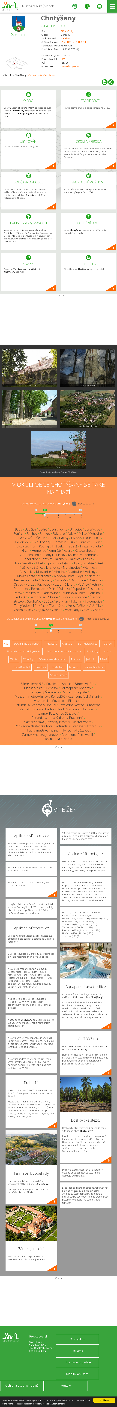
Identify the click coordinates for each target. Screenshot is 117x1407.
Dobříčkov (22, 542)
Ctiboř (52, 538)
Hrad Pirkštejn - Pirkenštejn (76, 709)
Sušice (48, 601)
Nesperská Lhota (26, 580)
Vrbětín (57, 610)
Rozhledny (92, 651)
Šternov (95, 597)
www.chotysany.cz (71, 66)
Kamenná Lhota (30, 555)
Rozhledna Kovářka (58, 739)
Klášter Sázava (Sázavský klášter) (47, 722)
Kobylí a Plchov (54, 555)
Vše (6, 643)
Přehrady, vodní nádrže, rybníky (23, 651)
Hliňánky (84, 542)
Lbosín (87, 559)
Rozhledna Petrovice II (77, 734)
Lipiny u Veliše (84, 563)
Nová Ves (61, 580)
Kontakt (65, 1385)
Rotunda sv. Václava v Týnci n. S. (77, 726)
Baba (18, 529)
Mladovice (75, 572)
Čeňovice (95, 533)
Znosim (98, 610)
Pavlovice (43, 584)
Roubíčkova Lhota (73, 593)
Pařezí (52, 75)
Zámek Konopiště (74, 692)
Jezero (67, 550)
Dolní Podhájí (41, 542)
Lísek (100, 563)
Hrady (107, 651)
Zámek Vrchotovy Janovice (40, 734)
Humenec (39, 550)
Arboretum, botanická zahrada (64, 651)
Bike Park (41, 667)
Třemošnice (57, 605)
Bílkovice (76, 529)
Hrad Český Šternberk (43, 692)
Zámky (13, 659)
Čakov (71, 533)
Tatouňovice (93, 601)
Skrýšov (66, 597)
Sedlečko (21, 597)
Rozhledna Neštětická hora (34, 726)
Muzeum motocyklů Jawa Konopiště (40, 696)
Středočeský (67, 31)
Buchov (32, 533)
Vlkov (29, 610)
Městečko (42, 75)
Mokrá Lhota (26, 576)
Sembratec (38, 597)
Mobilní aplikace (77, 1374)
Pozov (18, 593)
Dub (72, 542)
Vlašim (18, 610)
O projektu (77, 1339)
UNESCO (67, 643)
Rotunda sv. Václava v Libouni (35, 705)
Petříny (96, 584)
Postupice (94, 589)
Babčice (30, 529)
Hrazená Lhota (90, 546)
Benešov (65, 38)
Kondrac (90, 555)
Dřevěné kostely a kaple (52, 659)
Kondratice (30, 559)
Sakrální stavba (58, 675)
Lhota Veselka (23, 563)
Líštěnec (37, 567)
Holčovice (21, 546)
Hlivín (96, 542)
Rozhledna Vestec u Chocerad (80, 705)
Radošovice (50, 593)
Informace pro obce (77, 1362)
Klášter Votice (82, 722)
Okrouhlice (78, 580)
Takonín (76, 601)
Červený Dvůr (24, 538)
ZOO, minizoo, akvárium (27, 643)
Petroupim (38, 589)
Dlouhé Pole (91, 538)
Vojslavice (42, 610)
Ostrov (18, 584)
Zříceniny (28, 659)
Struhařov (34, 601)
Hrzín (25, 550)
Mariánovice (71, 567)
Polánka (64, 589)
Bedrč (43, 529)
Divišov (76, 538)
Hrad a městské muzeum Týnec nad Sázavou (58, 730)
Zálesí (86, 610)
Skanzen (108, 643)
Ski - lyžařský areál (88, 643)
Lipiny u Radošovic (58, 563)
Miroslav (59, 572)
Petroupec (21, 589)
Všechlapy (72, 610)
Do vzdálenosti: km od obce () (42, 618)
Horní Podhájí (40, 546)
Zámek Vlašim (84, 684)
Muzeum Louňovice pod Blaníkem (58, 701)
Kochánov (75, 555)
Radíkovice (32, 593)
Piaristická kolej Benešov (41, 688)
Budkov (45, 533)
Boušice (18, 533)
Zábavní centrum (94, 667)
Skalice (53, 597)
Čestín (40, 538)
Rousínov (94, 593)
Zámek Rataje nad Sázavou (57, 713)
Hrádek (57, 546)
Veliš (71, 605)
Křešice (75, 559)
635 (63, 59)
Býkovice (59, 533)
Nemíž (93, 576)
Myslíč (81, 576)
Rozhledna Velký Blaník (84, 696)
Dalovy (63, 538)
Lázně (103, 659)
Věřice (81, 605)
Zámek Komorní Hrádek (37, 709)
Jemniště (54, 550)
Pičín (52, 589)
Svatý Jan (61, 601)
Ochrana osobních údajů (22, 1385)
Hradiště (71, 546)
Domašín (59, 542)
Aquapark (51, 643)
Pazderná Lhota (64, 584)
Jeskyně (90, 659)
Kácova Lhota (84, 550)
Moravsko (44, 576)
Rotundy (75, 659)
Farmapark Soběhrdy (76, 688)
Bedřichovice (58, 529)
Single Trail (57, 667)
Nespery (46, 580)
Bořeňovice (92, 529)
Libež (39, 563)
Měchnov (89, 567)
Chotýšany (58, 17)
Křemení (31, 75)
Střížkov (18, 601)
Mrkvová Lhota (64, 576)
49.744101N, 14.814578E (73, 41)
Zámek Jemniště (32, 684)
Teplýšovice (22, 605)
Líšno (25, 567)
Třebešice (39, 605)
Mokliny (90, 572)
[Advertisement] (58, 321)
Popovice (78, 589)
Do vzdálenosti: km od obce (45, 503)
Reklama (77, 1351)
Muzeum (74, 667)
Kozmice (47, 559)
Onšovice (95, 580)
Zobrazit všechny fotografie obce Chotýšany (58, 472)
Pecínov (83, 584)
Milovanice (43, 572)
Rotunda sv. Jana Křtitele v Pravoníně (58, 718)
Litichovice (53, 567)
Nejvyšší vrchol (22, 667)
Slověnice (80, 597)
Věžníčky (95, 605)
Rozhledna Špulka (59, 684)
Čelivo (82, 533)
